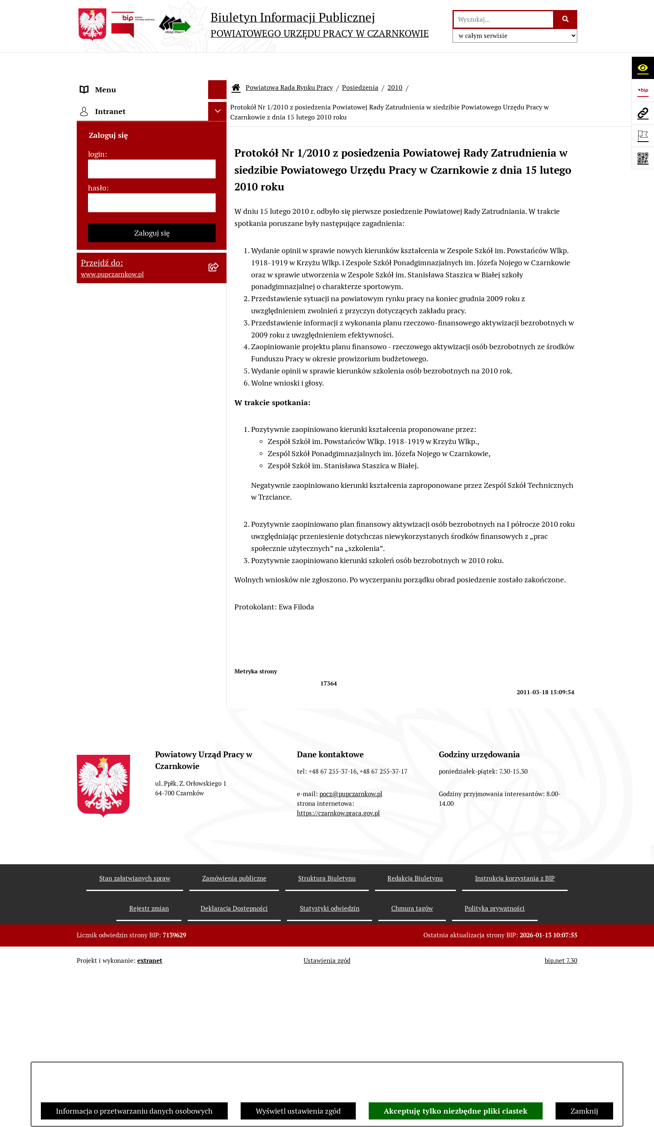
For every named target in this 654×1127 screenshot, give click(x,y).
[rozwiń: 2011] (219, 694)
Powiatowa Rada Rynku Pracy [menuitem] (128, 215)
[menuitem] (152, 244)
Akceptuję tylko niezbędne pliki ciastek (456, 1111)
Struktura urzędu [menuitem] (108, 177)
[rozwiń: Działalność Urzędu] (219, 158)
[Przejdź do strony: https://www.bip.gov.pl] (642, 90)
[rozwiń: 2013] (219, 646)
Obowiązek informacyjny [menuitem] (121, 140)
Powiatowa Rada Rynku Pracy (289, 62)
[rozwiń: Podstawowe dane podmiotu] (219, 83)
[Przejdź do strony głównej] (253, 24)
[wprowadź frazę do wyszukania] (503, 19)
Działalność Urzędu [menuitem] (112, 158)
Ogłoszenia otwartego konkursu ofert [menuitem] (142, 1033)
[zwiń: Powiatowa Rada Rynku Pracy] (219, 215)
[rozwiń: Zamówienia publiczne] (219, 1014)
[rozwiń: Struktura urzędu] (219, 177)
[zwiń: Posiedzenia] (219, 379)
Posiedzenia (360, 62)
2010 (394, 62)
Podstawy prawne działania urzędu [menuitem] (138, 995)
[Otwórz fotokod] (642, 158)
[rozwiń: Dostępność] (219, 121)
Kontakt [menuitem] (93, 102)
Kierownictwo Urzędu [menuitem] (116, 196)
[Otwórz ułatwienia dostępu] (642, 67)
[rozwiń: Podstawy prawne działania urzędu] (219, 996)
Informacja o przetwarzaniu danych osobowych (134, 1111)
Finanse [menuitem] (93, 1052)
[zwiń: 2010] (219, 718)
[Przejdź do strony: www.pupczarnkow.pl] (642, 113)
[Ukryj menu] (217, 64)
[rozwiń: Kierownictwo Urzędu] (219, 196)
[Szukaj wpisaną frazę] (565, 19)
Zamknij (584, 1111)
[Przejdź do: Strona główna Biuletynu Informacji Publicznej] (236, 62)
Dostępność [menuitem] (100, 121)
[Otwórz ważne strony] (642, 135)
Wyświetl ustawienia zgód (298, 1111)
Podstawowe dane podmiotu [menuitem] (127, 83)
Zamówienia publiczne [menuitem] (117, 1014)
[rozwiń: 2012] (219, 670)
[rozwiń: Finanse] (219, 1052)
